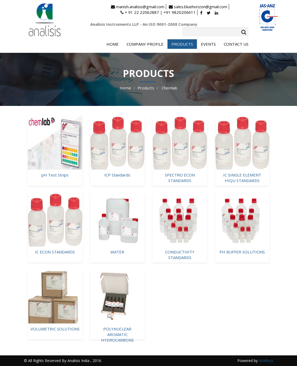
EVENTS (208, 44)
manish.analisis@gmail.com (137, 6)
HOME (112, 44)
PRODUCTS (182, 44)
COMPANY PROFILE (145, 44)
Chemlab (169, 88)
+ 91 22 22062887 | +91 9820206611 (158, 12)
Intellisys (266, 360)
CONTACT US (236, 44)
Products (145, 88)
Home (125, 88)
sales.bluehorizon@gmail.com (198, 6)
